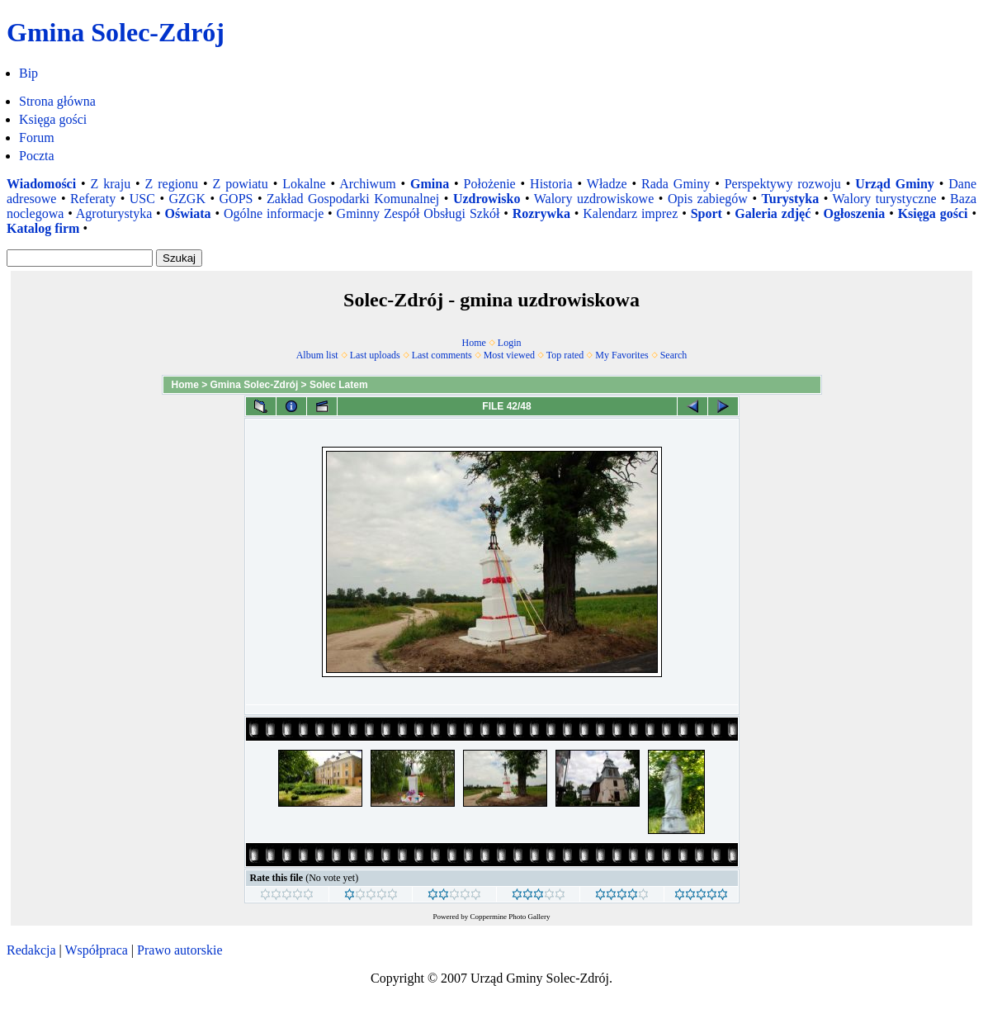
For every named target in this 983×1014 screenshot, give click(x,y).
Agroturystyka (114, 213)
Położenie (490, 184)
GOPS (236, 199)
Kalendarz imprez (630, 213)
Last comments (442, 355)
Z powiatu (240, 184)
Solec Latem (339, 385)
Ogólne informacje (274, 213)
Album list (317, 355)
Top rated (565, 355)
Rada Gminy (675, 184)
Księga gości (53, 119)
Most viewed (509, 355)
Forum (36, 137)
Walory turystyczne (885, 199)
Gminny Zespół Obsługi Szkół (418, 213)
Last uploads (375, 355)
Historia (551, 184)
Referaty (93, 199)
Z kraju (111, 184)
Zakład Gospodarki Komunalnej (353, 199)
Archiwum (367, 184)
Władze (607, 184)
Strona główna (57, 101)
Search (674, 355)
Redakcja (31, 950)
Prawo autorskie (180, 950)
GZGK (187, 199)
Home (474, 342)
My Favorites (621, 355)
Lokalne (303, 184)
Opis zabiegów (708, 199)
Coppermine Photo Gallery (510, 916)
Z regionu (172, 184)
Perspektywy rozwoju (783, 184)
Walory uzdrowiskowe (594, 199)
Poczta (36, 156)
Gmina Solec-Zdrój (254, 385)
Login (510, 342)
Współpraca (95, 950)
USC (142, 199)
